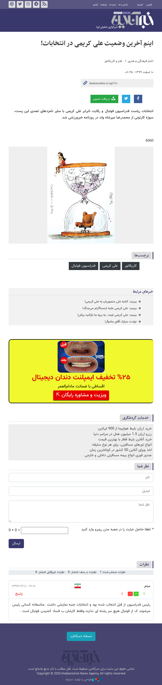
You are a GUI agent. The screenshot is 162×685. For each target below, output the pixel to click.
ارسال (16, 543)
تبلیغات (103, 4)
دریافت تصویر (104, 99)
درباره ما (112, 4)
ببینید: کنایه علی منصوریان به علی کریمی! (111, 301)
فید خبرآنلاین (44, 4)
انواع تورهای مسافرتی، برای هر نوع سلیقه (122, 445)
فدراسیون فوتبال (83, 266)
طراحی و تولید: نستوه (84, 679)
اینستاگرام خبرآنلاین (28, 4)
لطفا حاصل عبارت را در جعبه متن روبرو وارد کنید (117, 529)
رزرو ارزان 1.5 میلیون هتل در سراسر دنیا (123, 434)
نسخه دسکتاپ (81, 636)
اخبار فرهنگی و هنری (140, 61)
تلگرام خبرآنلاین (36, 4)
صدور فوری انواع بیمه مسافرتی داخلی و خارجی (118, 455)
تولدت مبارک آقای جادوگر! (121, 321)
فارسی (149, 4)
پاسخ (19, 594)
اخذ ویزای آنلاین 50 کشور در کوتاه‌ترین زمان (121, 450)
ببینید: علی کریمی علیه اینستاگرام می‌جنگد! (109, 308)
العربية (140, 4)
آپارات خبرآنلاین (12, 4)
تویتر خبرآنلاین (20, 4)
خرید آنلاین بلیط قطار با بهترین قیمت (125, 439)
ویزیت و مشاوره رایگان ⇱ (81, 395)
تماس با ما (123, 4)
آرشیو (95, 4)
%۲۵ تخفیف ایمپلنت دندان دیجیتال (81, 377)
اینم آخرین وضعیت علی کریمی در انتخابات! (97, 43)
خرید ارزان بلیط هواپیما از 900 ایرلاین (125, 428)
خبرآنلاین (124, 20)
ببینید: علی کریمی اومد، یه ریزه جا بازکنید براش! (107, 315)
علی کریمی (110, 266)
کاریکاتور (131, 266)
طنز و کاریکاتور (113, 61)
